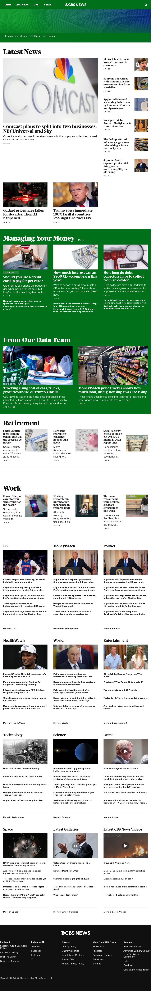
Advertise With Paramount (136, 951)
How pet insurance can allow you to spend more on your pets (22, 302)
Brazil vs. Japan (8, 957)
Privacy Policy (69, 946)
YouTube (35, 946)
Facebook (36, 951)
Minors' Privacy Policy (73, 964)
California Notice (70, 951)
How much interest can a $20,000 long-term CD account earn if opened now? (74, 310)
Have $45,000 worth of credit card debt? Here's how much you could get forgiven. (125, 301)
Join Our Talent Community (131, 955)
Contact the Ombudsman (136, 970)
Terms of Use (68, 959)
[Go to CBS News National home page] (75, 4)
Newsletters (99, 946)
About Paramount (132, 946)
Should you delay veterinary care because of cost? (25, 307)
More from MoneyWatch (65, 628)
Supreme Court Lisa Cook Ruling (13, 947)
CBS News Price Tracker (42, 36)
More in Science (61, 817)
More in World (60, 723)
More (81, 240)
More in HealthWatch (14, 723)
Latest (8, 5)
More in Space (10, 911)
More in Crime (111, 817)
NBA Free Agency (9, 961)
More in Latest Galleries (65, 911)
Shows (48, 5)
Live (37, 4)
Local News (23, 5)
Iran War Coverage (9, 952)
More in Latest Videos (115, 911)
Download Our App (102, 955)
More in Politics (112, 628)
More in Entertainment (115, 723)
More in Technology (13, 817)
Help (125, 961)
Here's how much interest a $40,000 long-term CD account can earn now (75, 304)
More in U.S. (9, 628)
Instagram (36, 955)
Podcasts (97, 951)
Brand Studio (99, 959)
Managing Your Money (15, 36)
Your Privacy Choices (72, 955)
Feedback (128, 965)
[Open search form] (146, 4)
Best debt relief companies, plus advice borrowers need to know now (124, 307)
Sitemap (97, 964)
